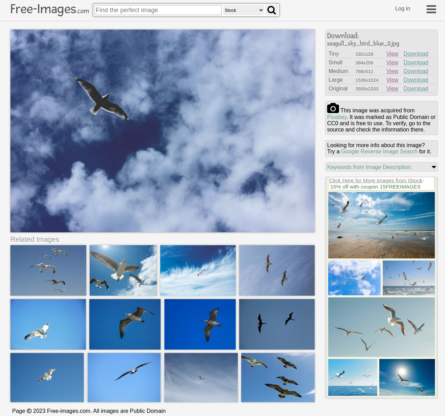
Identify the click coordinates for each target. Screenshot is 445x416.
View (392, 54)
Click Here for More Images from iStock (375, 180)
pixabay (337, 117)
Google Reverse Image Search (379, 151)
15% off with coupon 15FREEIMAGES (375, 187)
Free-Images (49, 9)
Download (416, 54)
